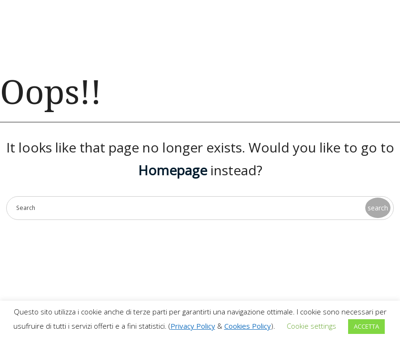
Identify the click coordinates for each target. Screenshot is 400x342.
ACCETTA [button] (366, 326)
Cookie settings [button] (311, 326)
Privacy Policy (192, 326)
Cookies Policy (247, 326)
